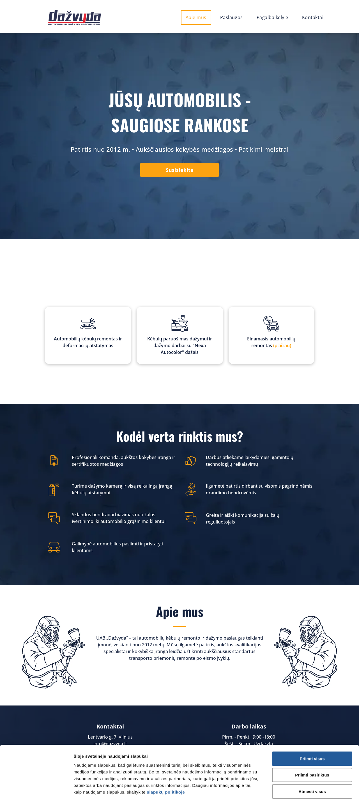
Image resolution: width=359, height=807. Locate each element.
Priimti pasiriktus (312, 755)
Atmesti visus (312, 771)
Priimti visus (312, 738)
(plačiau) (282, 345)
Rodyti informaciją (298, 796)
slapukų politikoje (166, 771)
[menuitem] (198, 17)
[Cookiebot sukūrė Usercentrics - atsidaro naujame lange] (36, 796)
